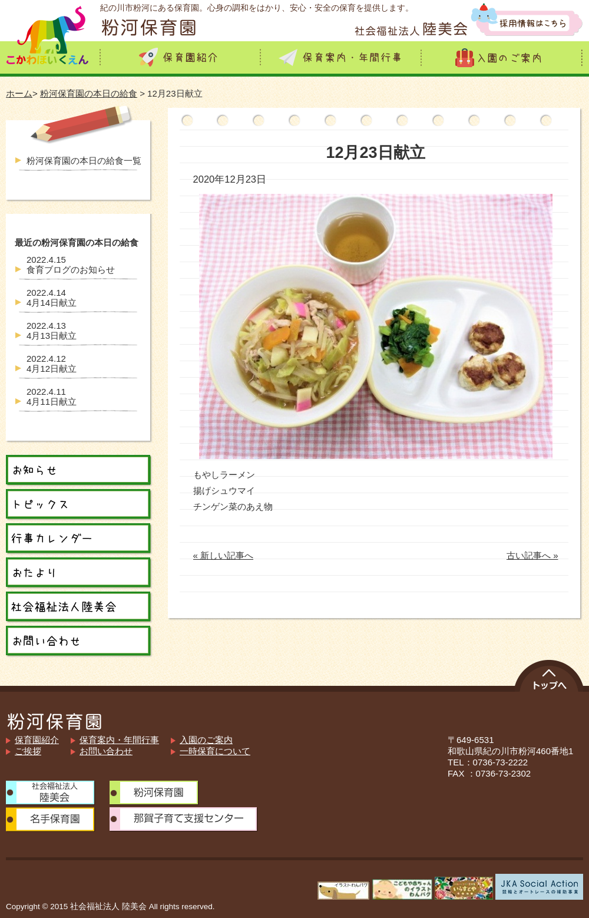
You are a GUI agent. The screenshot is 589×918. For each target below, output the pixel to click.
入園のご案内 (206, 740)
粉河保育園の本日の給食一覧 (84, 161)
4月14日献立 (52, 298)
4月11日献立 (52, 397)
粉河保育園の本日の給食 (88, 93)
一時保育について (215, 751)
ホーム (19, 93)
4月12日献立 (52, 364)
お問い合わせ (106, 751)
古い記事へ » (532, 555)
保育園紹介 (37, 740)
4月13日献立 (52, 331)
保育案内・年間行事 (119, 740)
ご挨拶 (28, 751)
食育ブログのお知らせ (71, 265)
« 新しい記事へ (223, 555)
